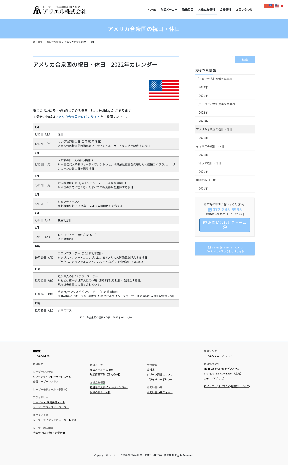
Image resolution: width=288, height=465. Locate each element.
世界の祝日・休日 (100, 392)
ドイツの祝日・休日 (208, 163)
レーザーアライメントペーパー (51, 407)
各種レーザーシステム (45, 381)
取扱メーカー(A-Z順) (102, 369)
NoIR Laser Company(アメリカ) (222, 368)
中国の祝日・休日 (207, 180)
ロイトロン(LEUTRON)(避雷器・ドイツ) (227, 386)
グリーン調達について (159, 374)
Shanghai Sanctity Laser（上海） (223, 373)
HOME (37, 351)
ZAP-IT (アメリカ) (214, 378)
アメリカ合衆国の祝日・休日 (214, 129)
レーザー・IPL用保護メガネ (49, 402)
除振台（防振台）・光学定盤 (49, 433)
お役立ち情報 (205, 70)
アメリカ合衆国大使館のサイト (77, 116)
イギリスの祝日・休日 (210, 146)
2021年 (203, 96)
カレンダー (143, 64)
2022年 (203, 87)
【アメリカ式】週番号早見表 (214, 79)
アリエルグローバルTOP (218, 356)
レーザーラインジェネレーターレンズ (54, 420)
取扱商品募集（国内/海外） (106, 374)
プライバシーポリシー (160, 379)
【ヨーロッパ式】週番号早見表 (215, 104)
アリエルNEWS (41, 356)
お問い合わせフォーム (160, 392)
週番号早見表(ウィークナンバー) (109, 387)
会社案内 (152, 369)
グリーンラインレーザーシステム (52, 376)
